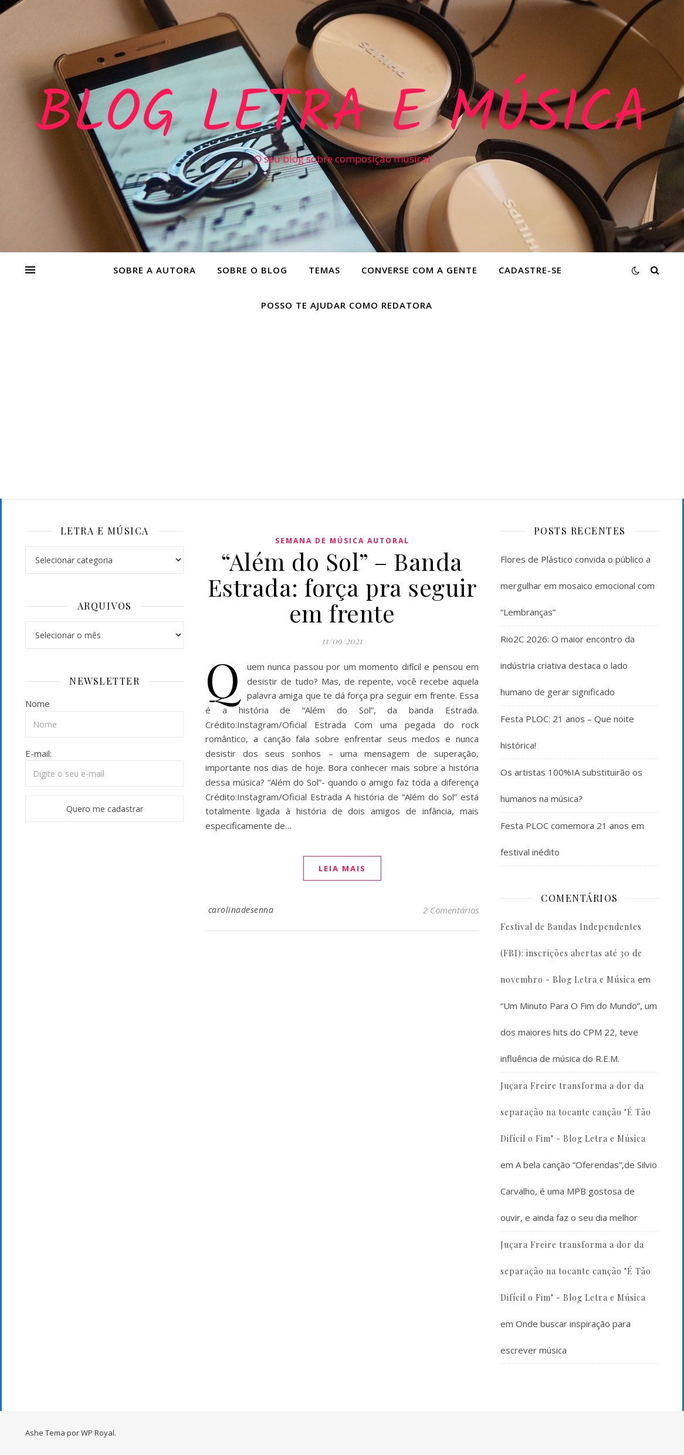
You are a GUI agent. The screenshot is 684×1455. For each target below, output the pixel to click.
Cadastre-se (530, 270)
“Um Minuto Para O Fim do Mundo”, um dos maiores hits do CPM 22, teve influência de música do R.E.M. (578, 1032)
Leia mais (342, 868)
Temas (324, 270)
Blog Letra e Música (342, 115)
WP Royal (97, 1432)
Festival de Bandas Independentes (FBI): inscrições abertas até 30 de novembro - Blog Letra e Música (571, 953)
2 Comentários (451, 910)
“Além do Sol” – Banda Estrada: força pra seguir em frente (342, 587)
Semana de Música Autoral (342, 541)
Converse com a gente (419, 270)
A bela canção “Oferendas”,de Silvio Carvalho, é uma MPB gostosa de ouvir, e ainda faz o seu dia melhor (578, 1191)
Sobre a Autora (154, 270)
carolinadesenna (241, 909)
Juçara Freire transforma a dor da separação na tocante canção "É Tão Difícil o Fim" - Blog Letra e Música (575, 1112)
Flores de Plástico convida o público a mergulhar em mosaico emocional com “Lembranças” (577, 585)
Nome (37, 703)
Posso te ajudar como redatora (346, 305)
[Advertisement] (342, 411)
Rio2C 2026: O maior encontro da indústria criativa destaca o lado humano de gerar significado (567, 665)
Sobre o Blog (252, 270)
